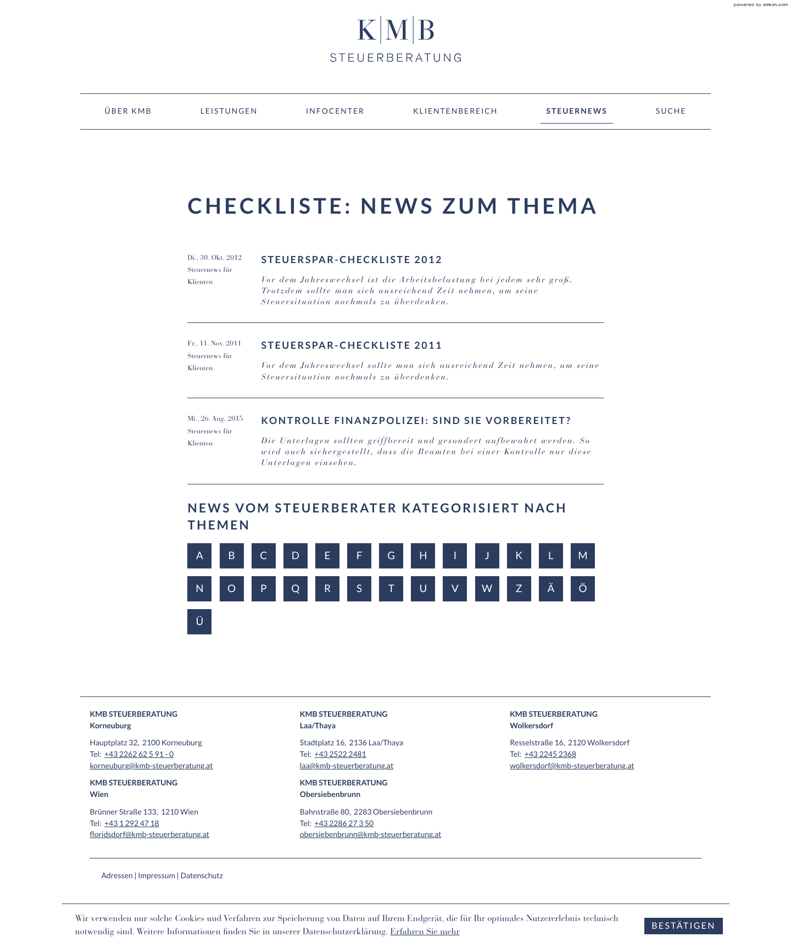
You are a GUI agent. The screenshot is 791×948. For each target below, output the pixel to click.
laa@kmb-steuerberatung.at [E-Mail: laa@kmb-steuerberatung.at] (346, 765)
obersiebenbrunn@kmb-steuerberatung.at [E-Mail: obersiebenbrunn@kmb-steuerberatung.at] (370, 834)
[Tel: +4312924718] (131, 823)
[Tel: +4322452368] (550, 754)
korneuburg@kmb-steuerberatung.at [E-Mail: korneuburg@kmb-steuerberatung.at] (151, 765)
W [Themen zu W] (487, 588)
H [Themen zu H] (423, 555)
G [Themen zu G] (391, 555)
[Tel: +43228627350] (344, 823)
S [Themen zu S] (359, 588)
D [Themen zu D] (295, 555)
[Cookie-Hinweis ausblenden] (683, 926)
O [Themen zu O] (231, 588)
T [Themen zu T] (391, 588)
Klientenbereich (455, 110)
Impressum (156, 875)
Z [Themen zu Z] (519, 588)
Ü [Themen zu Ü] (200, 621)
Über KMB (128, 110)
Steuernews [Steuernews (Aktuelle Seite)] (577, 110)
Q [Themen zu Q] (295, 588)
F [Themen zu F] (359, 555)
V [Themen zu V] (455, 588)
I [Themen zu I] (455, 555)
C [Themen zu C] (263, 555)
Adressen (116, 875)
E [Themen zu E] (327, 555)
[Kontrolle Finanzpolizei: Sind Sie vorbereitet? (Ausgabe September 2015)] (395, 449)
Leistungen (229, 110)
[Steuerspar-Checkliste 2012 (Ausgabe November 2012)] (395, 288)
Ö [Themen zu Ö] (582, 588)
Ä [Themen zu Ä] (550, 588)
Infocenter (335, 110)
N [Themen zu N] (199, 588)
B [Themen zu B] (232, 555)
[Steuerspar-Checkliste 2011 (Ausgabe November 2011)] (395, 368)
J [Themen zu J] (486, 555)
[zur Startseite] (395, 39)
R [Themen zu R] (327, 588)
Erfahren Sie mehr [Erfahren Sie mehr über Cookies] (425, 932)
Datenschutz (201, 875)
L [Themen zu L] (551, 555)
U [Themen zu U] (423, 588)
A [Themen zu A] (199, 555)
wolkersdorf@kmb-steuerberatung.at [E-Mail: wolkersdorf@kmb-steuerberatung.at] (572, 765)
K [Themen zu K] (518, 555)
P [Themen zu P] (263, 588)
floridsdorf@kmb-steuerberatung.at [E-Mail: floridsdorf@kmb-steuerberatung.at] (149, 834)
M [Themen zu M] (582, 555)
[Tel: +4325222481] (340, 754)
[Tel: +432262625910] (139, 754)
